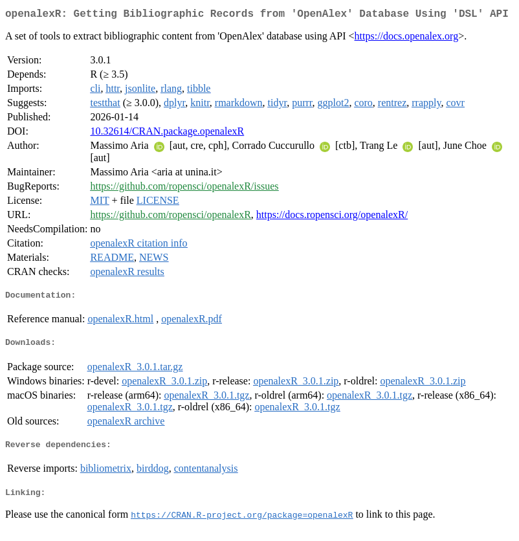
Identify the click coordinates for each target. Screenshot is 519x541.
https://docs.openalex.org (407, 38)
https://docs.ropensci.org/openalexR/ (332, 217)
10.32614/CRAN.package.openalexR (167, 133)
